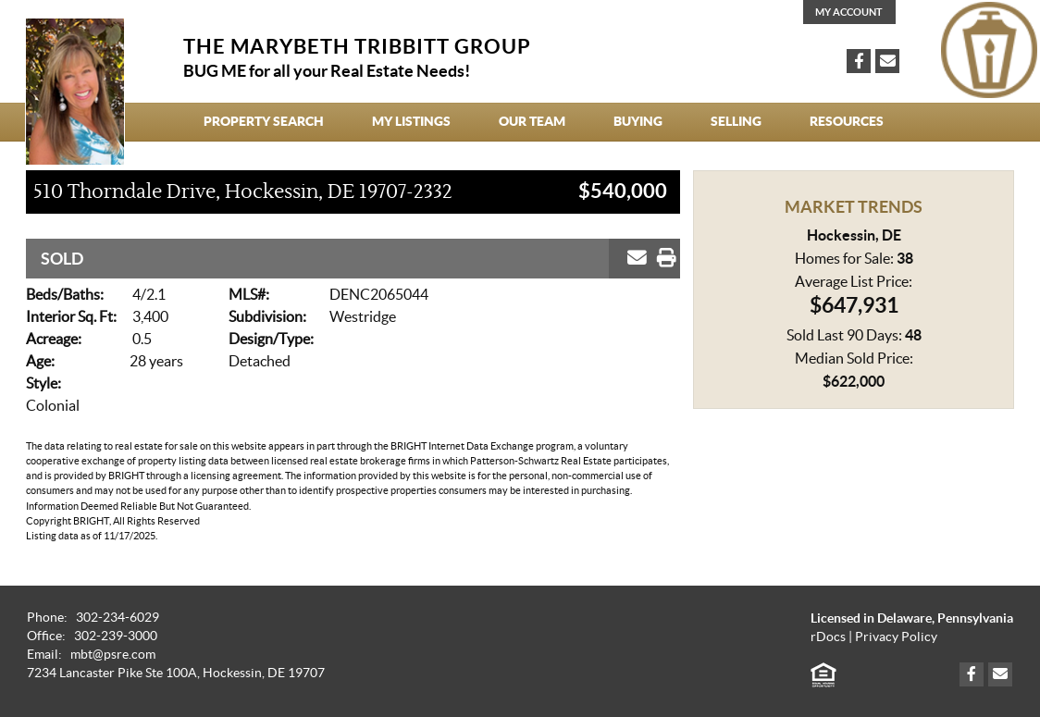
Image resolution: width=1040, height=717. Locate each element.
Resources (847, 121)
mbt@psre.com (112, 654)
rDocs (828, 637)
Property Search (264, 121)
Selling (736, 121)
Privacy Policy (896, 637)
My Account (849, 12)
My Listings (411, 121)
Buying (637, 121)
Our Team (532, 121)
